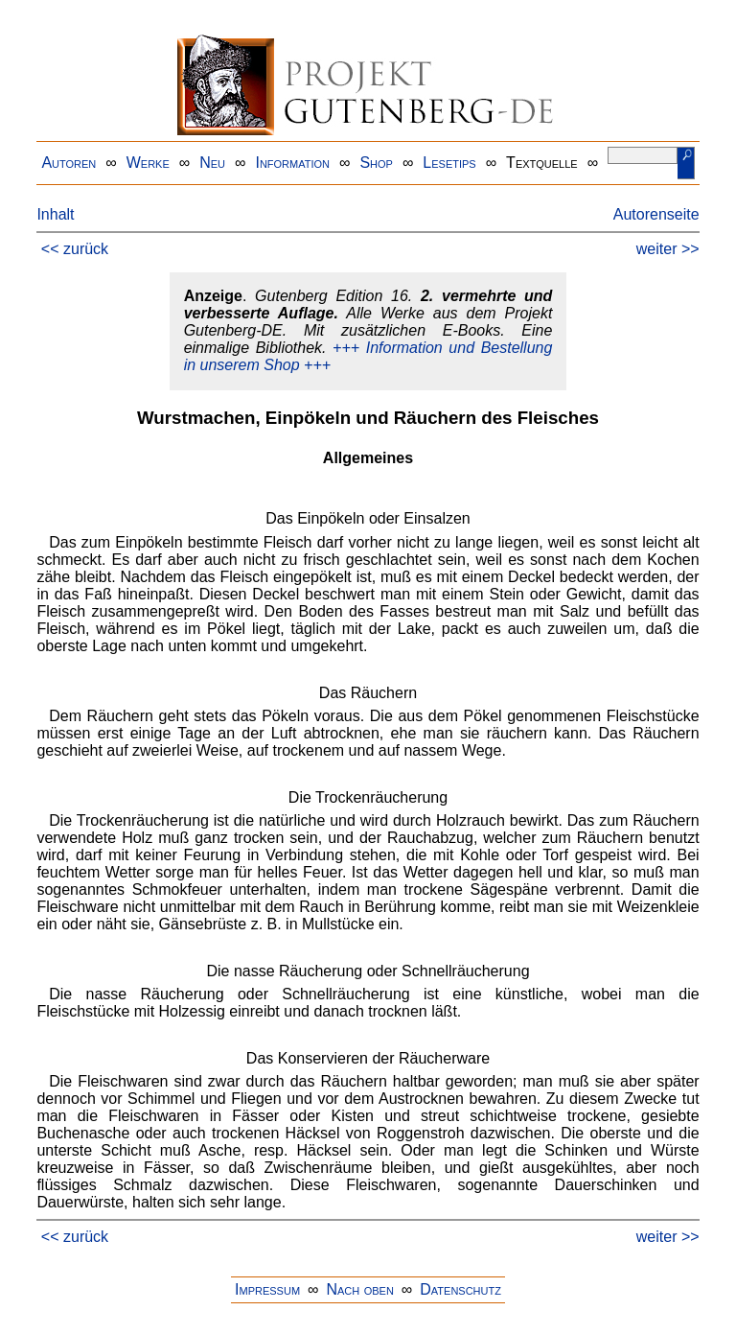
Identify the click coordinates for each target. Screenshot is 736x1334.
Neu (212, 162)
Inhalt (55, 214)
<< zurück (74, 249)
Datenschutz (460, 1289)
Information (292, 162)
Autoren (68, 162)
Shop (376, 162)
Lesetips (449, 162)
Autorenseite (656, 214)
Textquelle (542, 162)
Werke (148, 162)
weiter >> (668, 249)
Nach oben (359, 1289)
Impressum (267, 1289)
